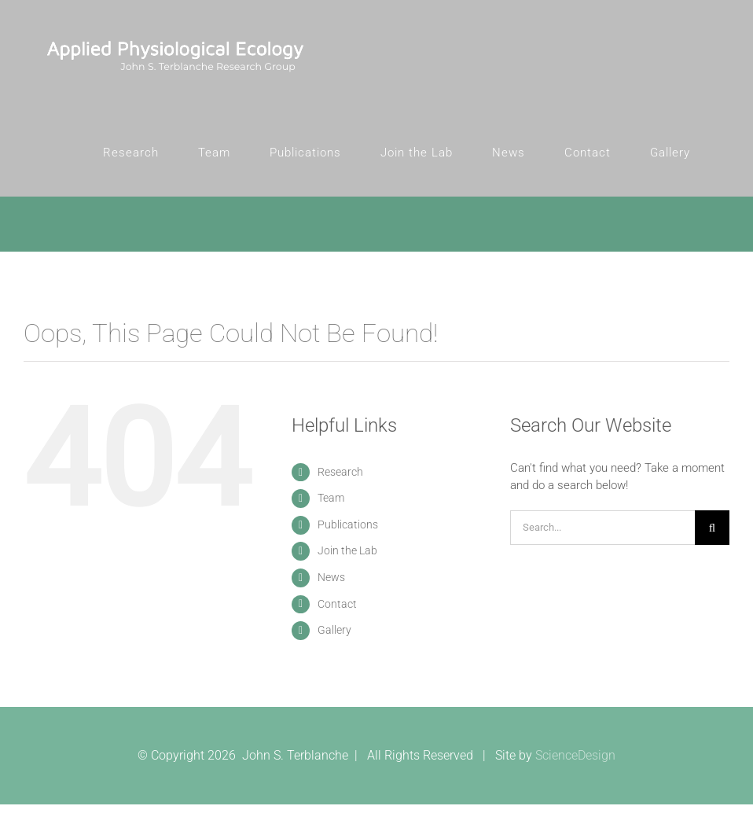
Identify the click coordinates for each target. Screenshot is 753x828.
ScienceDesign (575, 755)
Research (340, 472)
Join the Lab (347, 550)
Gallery (334, 630)
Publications (348, 524)
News (331, 577)
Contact (337, 604)
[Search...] (602, 527)
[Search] (712, 527)
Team (331, 497)
